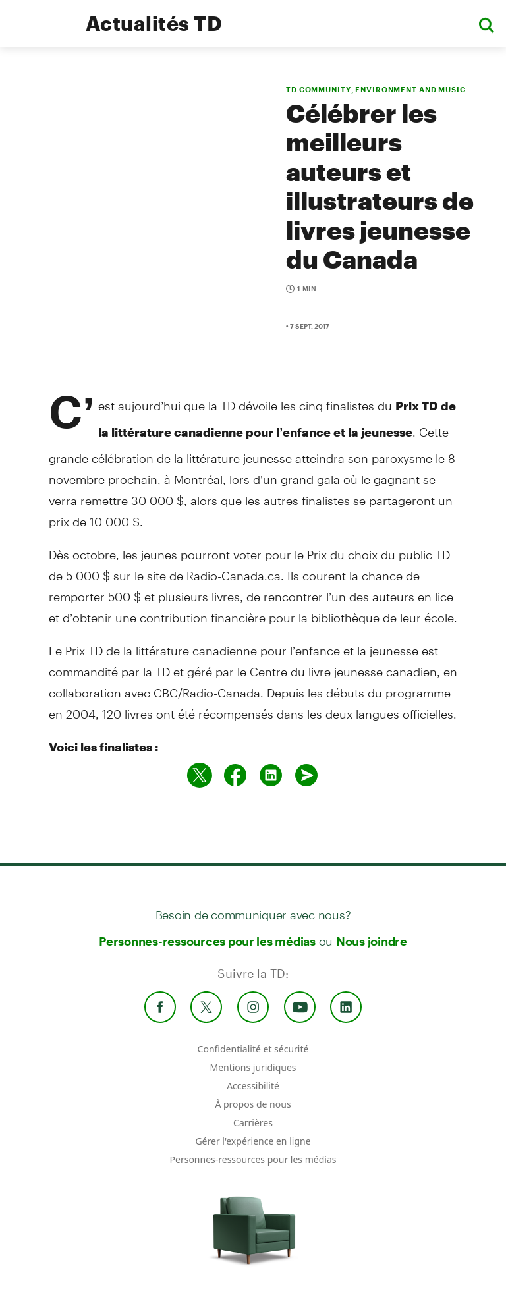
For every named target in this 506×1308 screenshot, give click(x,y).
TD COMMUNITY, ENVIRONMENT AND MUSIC (376, 89)
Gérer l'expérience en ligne (252, 1141)
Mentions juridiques (253, 1067)
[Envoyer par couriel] (306, 775)
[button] (486, 24)
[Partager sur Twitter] (199, 775)
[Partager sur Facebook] (235, 775)
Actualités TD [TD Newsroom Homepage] (154, 23)
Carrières (253, 1122)
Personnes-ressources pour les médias (207, 941)
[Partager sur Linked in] (271, 775)
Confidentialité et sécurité (253, 1049)
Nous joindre (371, 941)
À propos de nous (253, 1104)
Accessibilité (253, 1085)
